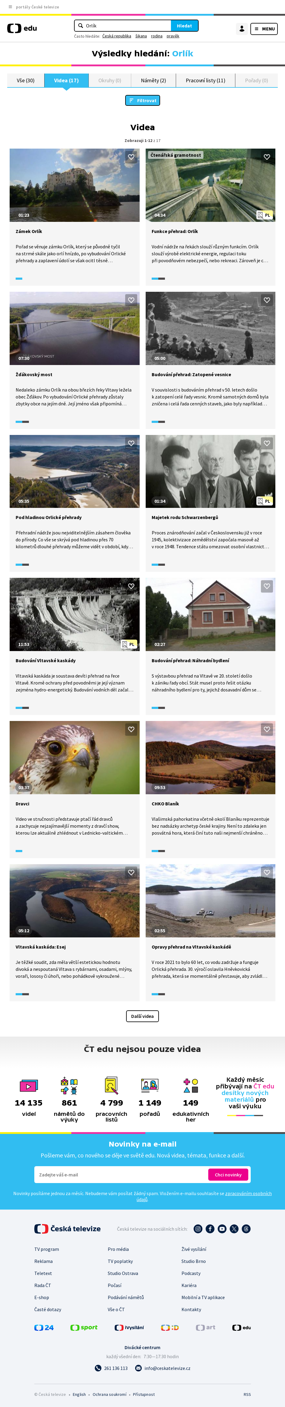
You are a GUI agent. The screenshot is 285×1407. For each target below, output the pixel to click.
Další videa (142, 1016)
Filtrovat (146, 101)
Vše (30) (25, 80)
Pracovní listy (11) (205, 80)
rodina (157, 36)
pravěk (173, 36)
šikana (141, 36)
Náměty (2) (153, 80)
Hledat (184, 26)
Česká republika (116, 36)
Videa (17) (66, 80)
